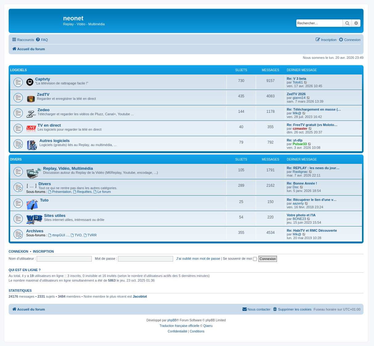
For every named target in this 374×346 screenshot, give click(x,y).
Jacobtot (140, 296)
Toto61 (298, 82)
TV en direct (49, 125)
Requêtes (82, 191)
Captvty (42, 79)
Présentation (59, 191)
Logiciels (18, 70)
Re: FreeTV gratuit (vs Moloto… (312, 125)
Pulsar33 (300, 144)
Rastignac (300, 171)
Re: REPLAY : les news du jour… (313, 168)
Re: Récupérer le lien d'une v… (312, 199)
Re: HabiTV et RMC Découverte (312, 230)
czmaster (300, 128)
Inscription (43, 251)
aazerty (298, 203)
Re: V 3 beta (296, 78)
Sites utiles (55, 215)
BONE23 (299, 219)
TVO (76, 235)
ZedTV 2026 (296, 94)
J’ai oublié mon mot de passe (198, 258)
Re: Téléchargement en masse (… (314, 109)
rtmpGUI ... (58, 235)
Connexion (18, 251)
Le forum (102, 191)
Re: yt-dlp (295, 140)
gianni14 (299, 98)
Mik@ (297, 113)
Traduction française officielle (179, 326)
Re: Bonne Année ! (302, 183)
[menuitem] (41, 39)
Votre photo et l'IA (301, 215)
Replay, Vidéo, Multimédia (68, 168)
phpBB (172, 320)
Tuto (44, 200)
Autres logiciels (54, 140)
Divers (16, 159)
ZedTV (43, 94)
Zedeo (44, 110)
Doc (296, 187)
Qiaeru (208, 326)
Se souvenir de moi (240, 258)
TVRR (90, 235)
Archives (34, 231)
